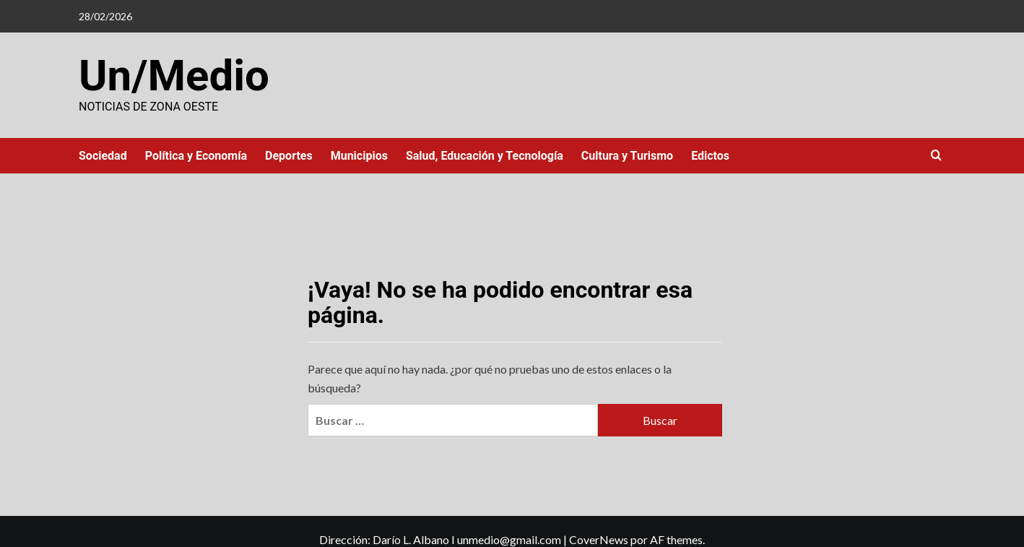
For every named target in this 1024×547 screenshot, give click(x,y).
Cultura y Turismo (627, 156)
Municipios (359, 156)
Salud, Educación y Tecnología (484, 156)
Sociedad (103, 156)
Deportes (289, 156)
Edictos (710, 156)
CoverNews (598, 539)
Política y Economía (196, 156)
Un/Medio (174, 75)
